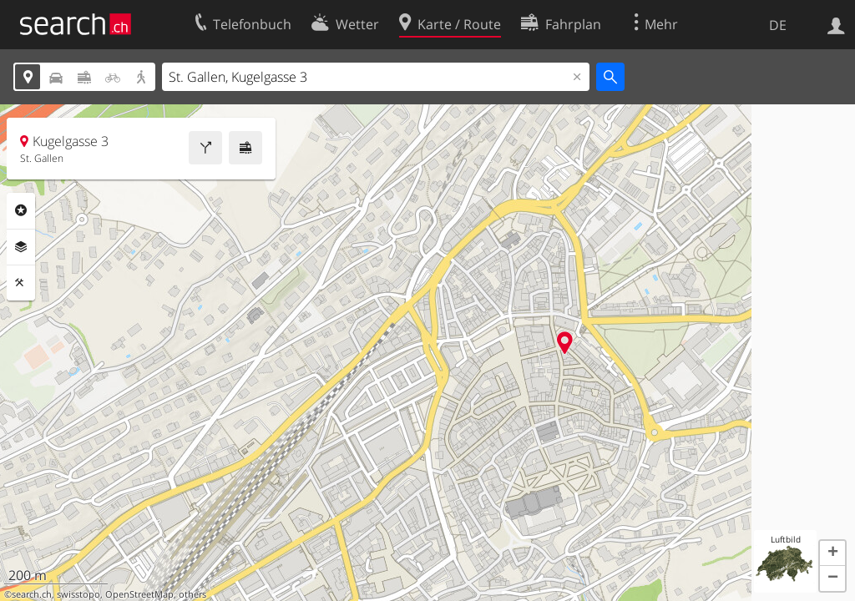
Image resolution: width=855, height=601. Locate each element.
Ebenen (21, 247)
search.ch (32, 594)
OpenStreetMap (139, 594)
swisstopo (78, 594)
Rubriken (21, 210)
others (192, 594)
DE (778, 25)
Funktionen (21, 282)
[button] (832, 553)
